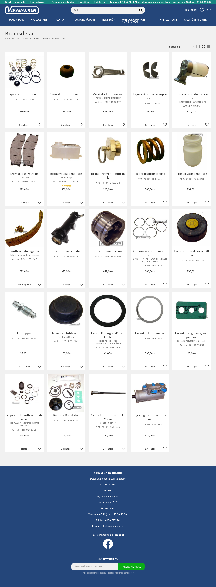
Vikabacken (103, 535)
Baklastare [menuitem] (16, 20)
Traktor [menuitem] (59, 20)
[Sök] (141, 10)
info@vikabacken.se (152, 2)
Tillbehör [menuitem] (108, 20)
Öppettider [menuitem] (84, 2)
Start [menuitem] (8, 2)
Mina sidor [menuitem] (20, 2)
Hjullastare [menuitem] (39, 20)
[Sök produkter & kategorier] (108, 10)
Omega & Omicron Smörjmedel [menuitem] (133, 21)
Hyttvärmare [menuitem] (168, 20)
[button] (202, 10)
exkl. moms (191, 10)
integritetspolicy (127, 573)
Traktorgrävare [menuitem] (83, 20)
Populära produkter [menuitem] (62, 2)
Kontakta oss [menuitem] (37, 2)
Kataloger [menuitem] (99, 2)
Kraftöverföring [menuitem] (196, 20)
